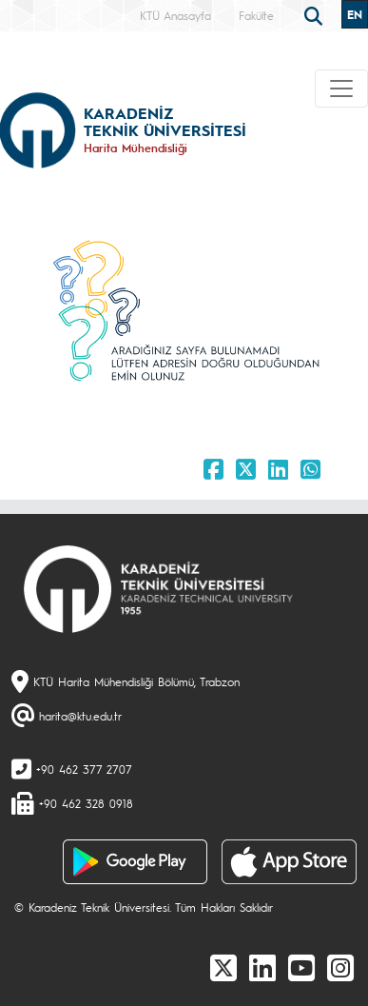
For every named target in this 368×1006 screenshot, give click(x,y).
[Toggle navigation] (341, 88)
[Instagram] (340, 967)
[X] (223, 967)
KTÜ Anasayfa (175, 15)
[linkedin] (262, 967)
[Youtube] (301, 967)
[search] (315, 14)
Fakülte (256, 15)
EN (354, 14)
